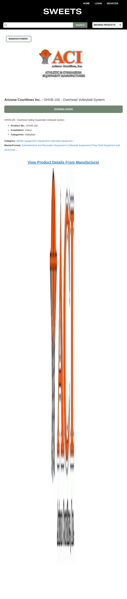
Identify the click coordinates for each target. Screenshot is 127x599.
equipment (43, 140)
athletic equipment (26, 140)
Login (98, 3)
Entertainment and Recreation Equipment (44, 145)
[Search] (45, 25)
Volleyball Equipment (79, 145)
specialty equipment (61, 140)
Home (86, 3)
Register (112, 3)
